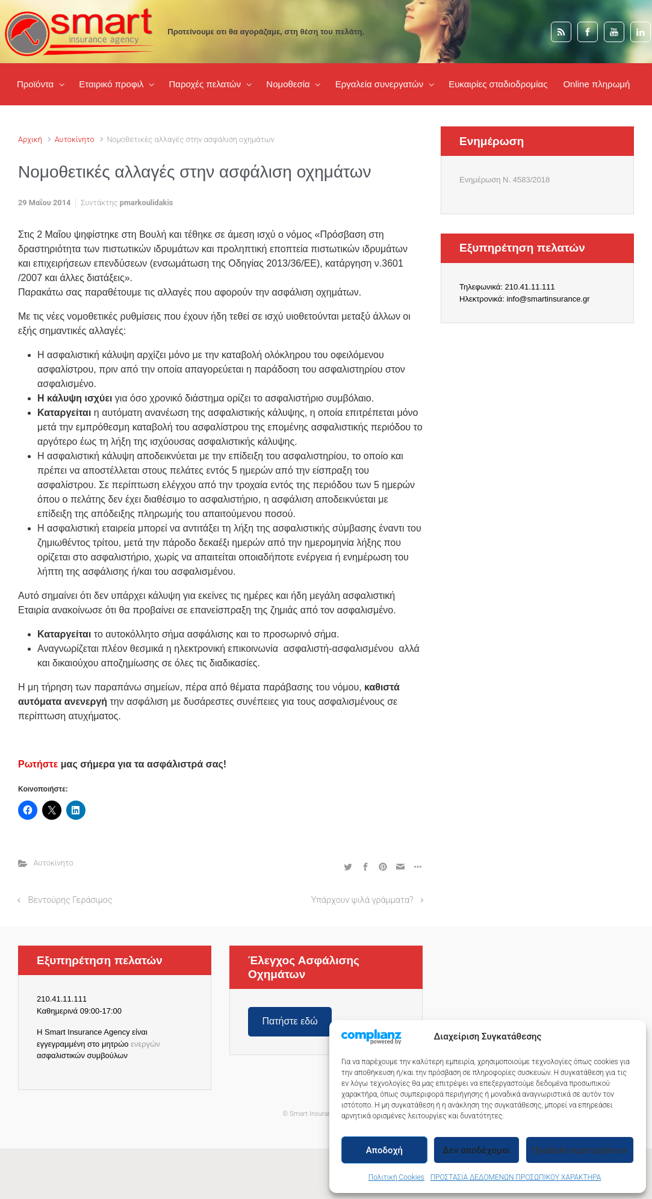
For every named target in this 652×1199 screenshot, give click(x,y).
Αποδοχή (384, 1150)
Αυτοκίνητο (75, 139)
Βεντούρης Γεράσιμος (70, 900)
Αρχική (30, 139)
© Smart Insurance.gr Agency (325, 1114)
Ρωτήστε (38, 764)
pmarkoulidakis (146, 202)
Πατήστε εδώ (289, 1021)
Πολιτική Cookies (396, 1177)
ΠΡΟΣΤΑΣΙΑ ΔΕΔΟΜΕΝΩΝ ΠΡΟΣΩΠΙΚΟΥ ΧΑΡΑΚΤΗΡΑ (515, 1177)
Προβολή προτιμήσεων (579, 1150)
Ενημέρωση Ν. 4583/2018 (504, 179)
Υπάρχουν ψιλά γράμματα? (362, 900)
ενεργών (145, 1044)
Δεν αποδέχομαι (476, 1150)
